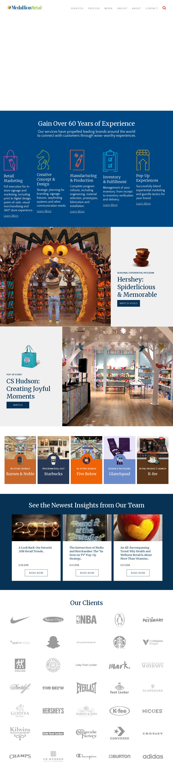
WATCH (18, 405)
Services (77, 8)
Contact (152, 8)
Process (94, 8)
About (136, 8)
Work (108, 8)
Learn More (11, 215)
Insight (122, 8)
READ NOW (36, 573)
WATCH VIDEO (129, 303)
